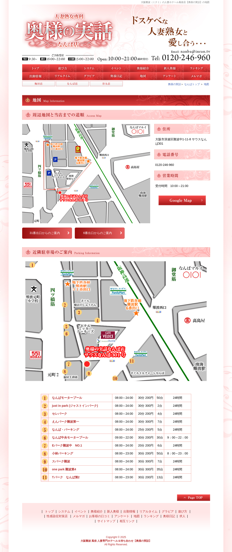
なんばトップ (192, 84)
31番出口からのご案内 (45, 233)
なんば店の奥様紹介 (143, 68)
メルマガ (196, 76)
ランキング (151, 516)
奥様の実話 (174, 84)
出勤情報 (129, 511)
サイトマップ (106, 521)
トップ (35, 68)
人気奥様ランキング (196, 68)
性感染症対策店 (58, 516)
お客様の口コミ (99, 516)
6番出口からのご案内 (97, 233)
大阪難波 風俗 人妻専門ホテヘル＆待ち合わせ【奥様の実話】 (116, 540)
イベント (116, 68)
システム (89, 68)
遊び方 (62, 68)
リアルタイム (62, 76)
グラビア (168, 511)
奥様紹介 (97, 511)
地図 (143, 76)
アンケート (169, 76)
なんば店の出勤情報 (35, 76)
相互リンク (127, 521)
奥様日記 (116, 76)
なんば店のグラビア (89, 76)
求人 (182, 516)
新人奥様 (169, 68)
